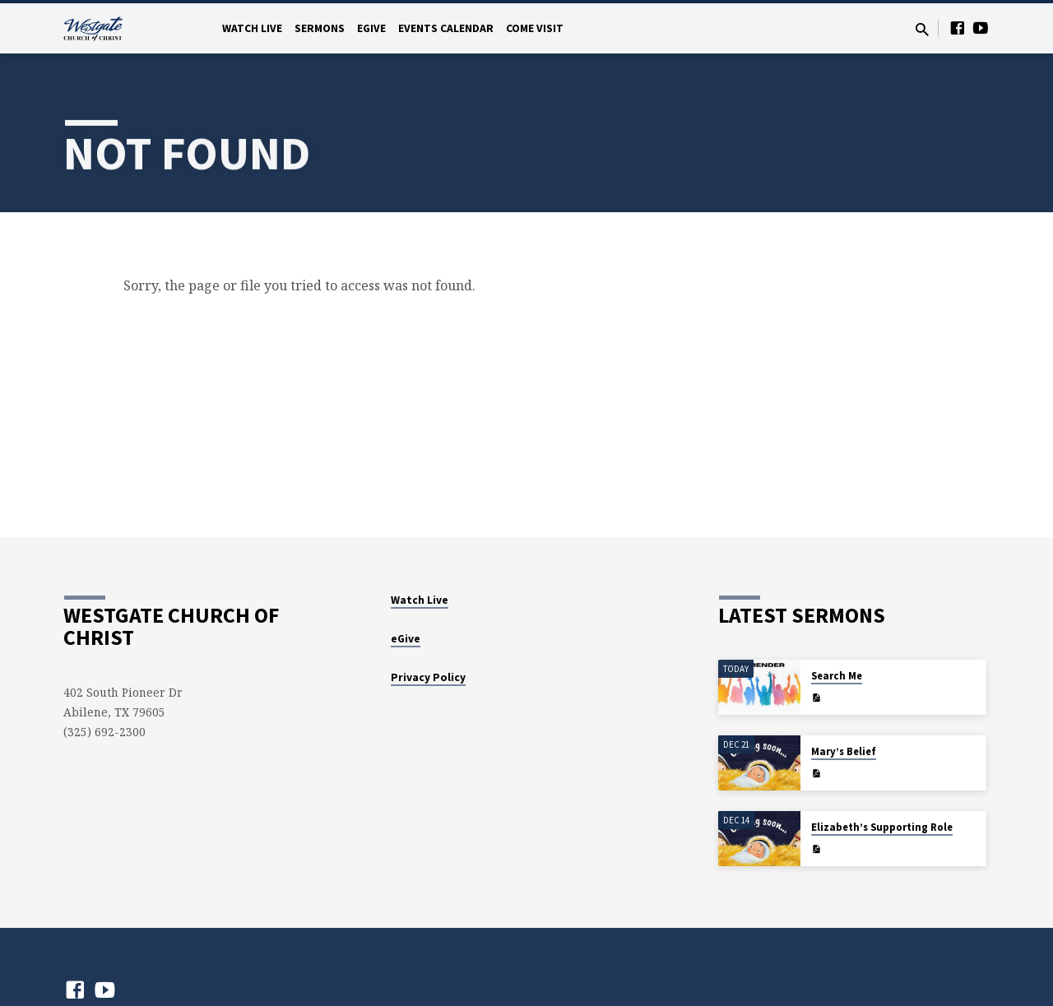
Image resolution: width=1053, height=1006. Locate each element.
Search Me (836, 676)
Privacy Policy (428, 677)
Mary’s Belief (843, 751)
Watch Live (252, 28)
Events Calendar (446, 28)
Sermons (320, 28)
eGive (371, 28)
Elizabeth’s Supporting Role (882, 827)
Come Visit (535, 28)
